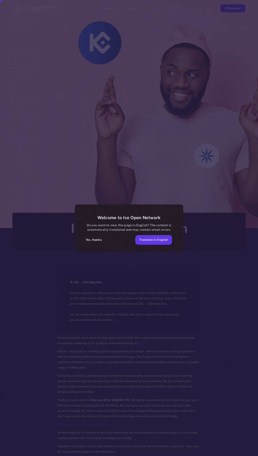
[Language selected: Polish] (166, 452)
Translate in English (153, 240)
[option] (84, 452)
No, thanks (94, 240)
